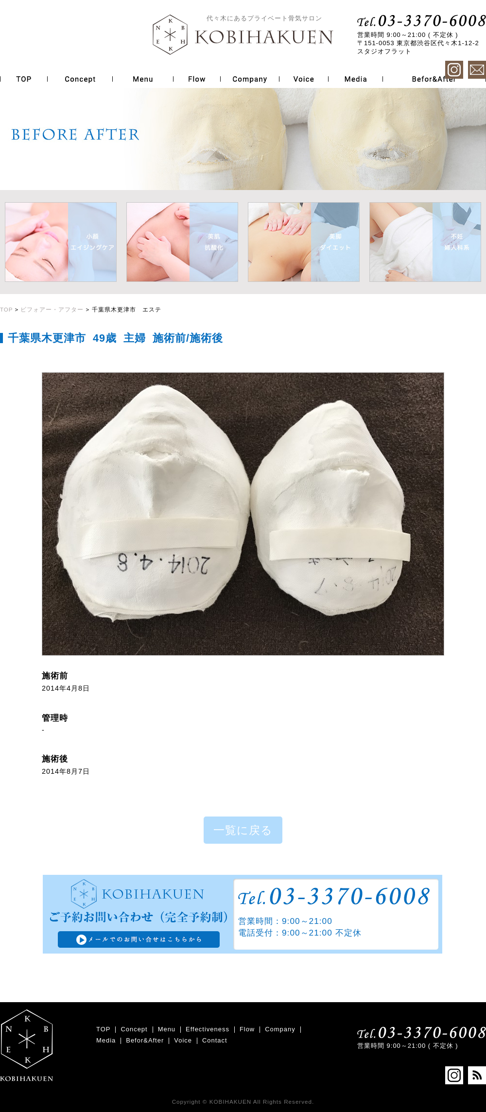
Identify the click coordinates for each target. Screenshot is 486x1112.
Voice (183, 1040)
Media (106, 1040)
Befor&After (145, 1040)
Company (280, 1029)
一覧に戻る (243, 830)
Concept (134, 1029)
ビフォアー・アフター (52, 310)
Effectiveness (207, 1029)
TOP (6, 310)
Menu (166, 1029)
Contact (214, 1040)
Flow (247, 1029)
